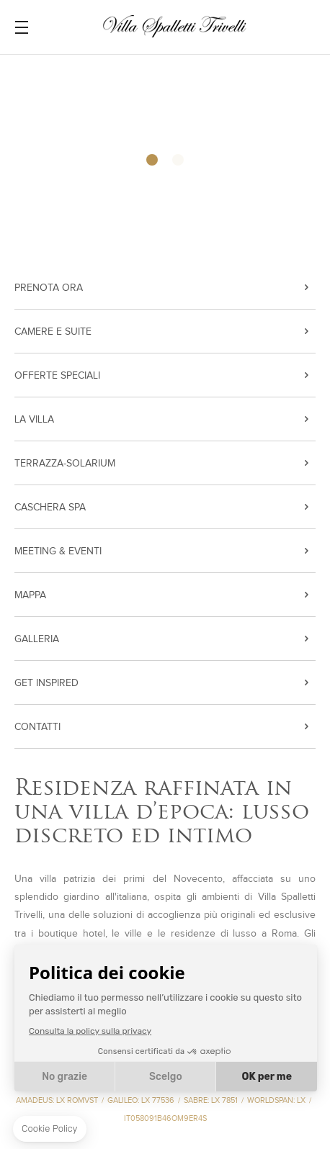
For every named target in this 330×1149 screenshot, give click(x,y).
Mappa (30, 595)
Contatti (37, 727)
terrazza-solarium (64, 464)
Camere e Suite (53, 332)
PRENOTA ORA (48, 288)
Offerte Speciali (57, 376)
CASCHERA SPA (50, 508)
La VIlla (34, 420)
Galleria (36, 639)
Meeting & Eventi (58, 551)
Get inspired (46, 683)
